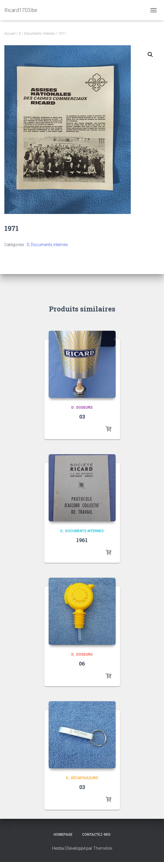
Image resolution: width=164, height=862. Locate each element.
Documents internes (39, 34)
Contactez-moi (96, 835)
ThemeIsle (102, 848)
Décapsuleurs (84, 778)
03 (82, 416)
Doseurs (84, 407)
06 (82, 663)
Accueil (9, 34)
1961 (82, 540)
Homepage (63, 835)
